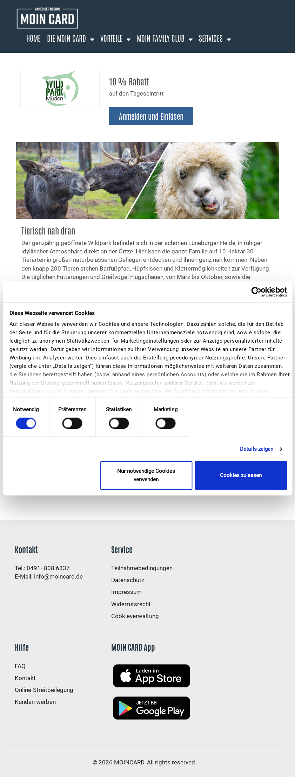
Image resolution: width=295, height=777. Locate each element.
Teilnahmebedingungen (142, 568)
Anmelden (85, 56)
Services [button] (211, 38)
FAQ (20, 666)
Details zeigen (256, 449)
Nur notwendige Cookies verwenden (146, 475)
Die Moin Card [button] (67, 38)
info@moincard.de (58, 576)
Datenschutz (127, 579)
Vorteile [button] (112, 38)
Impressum (126, 591)
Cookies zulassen (241, 475)
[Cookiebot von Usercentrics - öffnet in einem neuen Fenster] (256, 292)
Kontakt (25, 677)
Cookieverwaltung (135, 616)
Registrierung (46, 56)
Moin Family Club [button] (161, 38)
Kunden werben (35, 701)
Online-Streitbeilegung (44, 689)
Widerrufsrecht (131, 604)
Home (33, 38)
